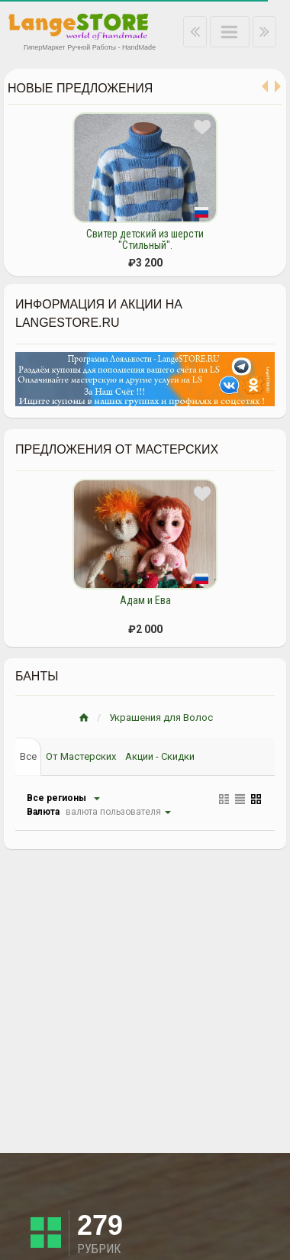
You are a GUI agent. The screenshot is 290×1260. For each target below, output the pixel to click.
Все (28, 756)
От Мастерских (81, 756)
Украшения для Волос (161, 717)
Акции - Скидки (160, 756)
